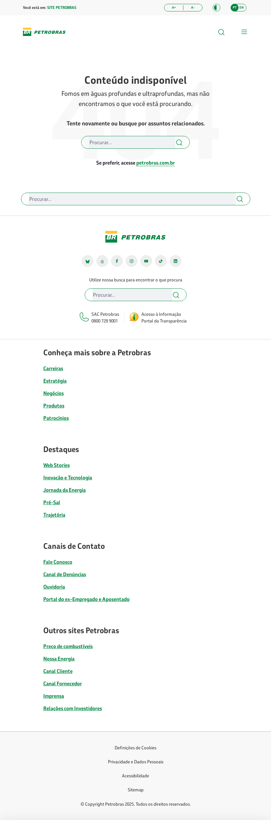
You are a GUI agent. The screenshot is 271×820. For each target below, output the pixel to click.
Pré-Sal (51, 502)
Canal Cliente (58, 671)
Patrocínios (56, 418)
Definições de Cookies (135, 747)
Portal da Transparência (164, 320)
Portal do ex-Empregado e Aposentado (86, 599)
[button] (216, 7)
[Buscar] (132, 142)
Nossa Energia (59, 658)
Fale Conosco (57, 562)
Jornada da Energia (64, 490)
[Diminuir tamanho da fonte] (192, 7)
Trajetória (54, 515)
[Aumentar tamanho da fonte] (173, 7)
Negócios (53, 393)
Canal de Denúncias (64, 574)
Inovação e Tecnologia (67, 477)
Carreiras (53, 368)
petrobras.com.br (155, 162)
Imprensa (53, 696)
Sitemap (136, 789)
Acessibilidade (135, 775)
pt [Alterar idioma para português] (235, 7)
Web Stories (56, 465)
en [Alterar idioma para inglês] (241, 7)
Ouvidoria (54, 586)
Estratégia (55, 381)
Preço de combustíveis (68, 646)
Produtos (53, 405)
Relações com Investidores (72, 708)
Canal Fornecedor (62, 683)
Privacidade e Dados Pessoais (135, 761)
